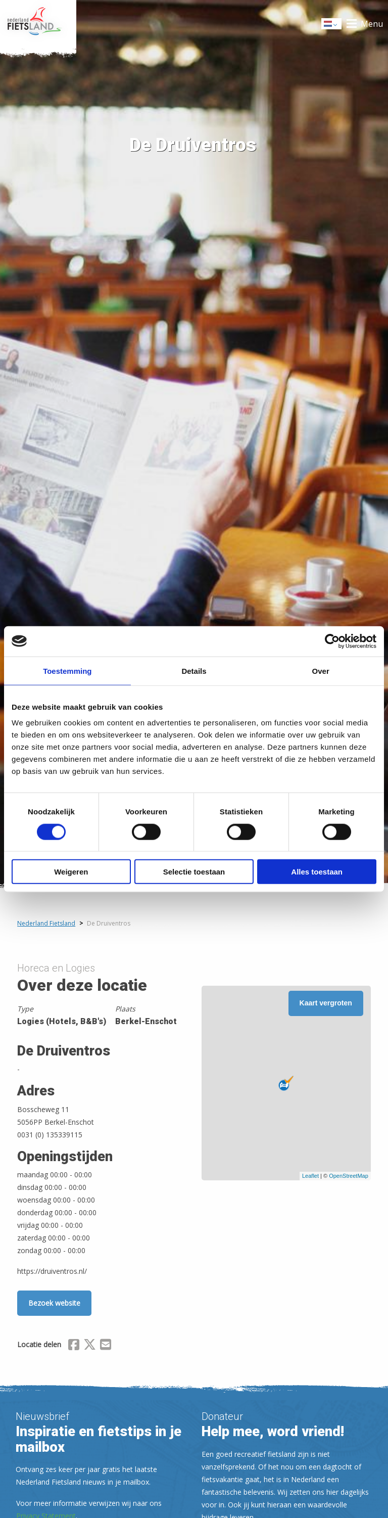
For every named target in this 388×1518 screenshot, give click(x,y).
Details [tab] (193, 670)
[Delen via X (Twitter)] (89, 1346)
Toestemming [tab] (67, 670)
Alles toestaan (317, 871)
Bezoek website (54, 1303)
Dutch (332, 24)
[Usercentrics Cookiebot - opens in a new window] (332, 641)
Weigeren (71, 871)
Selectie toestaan (194, 871)
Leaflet (310, 1176)
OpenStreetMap (348, 1176)
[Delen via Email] (105, 1346)
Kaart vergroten (326, 1003)
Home (38, 24)
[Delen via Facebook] (73, 1346)
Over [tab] (320, 670)
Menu (372, 23)
